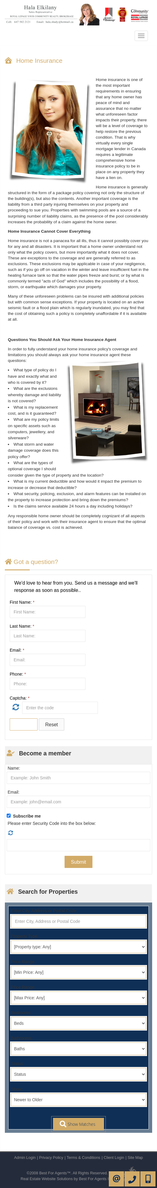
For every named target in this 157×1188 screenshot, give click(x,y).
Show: (17, 1089)
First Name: (22, 602)
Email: (17, 650)
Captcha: (19, 698)
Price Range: (23, 961)
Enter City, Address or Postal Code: (44, 910)
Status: (17, 1063)
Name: (14, 768)
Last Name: (22, 626)
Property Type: (24, 936)
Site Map (135, 1157)
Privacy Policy (51, 1157)
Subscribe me (27, 816)
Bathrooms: (22, 1038)
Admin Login (25, 1157)
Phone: (18, 674)
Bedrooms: (21, 1012)
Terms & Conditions (83, 1157)
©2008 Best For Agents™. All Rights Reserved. (67, 1173)
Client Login (114, 1157)
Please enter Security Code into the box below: (52, 823)
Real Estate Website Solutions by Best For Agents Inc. (67, 1178)
